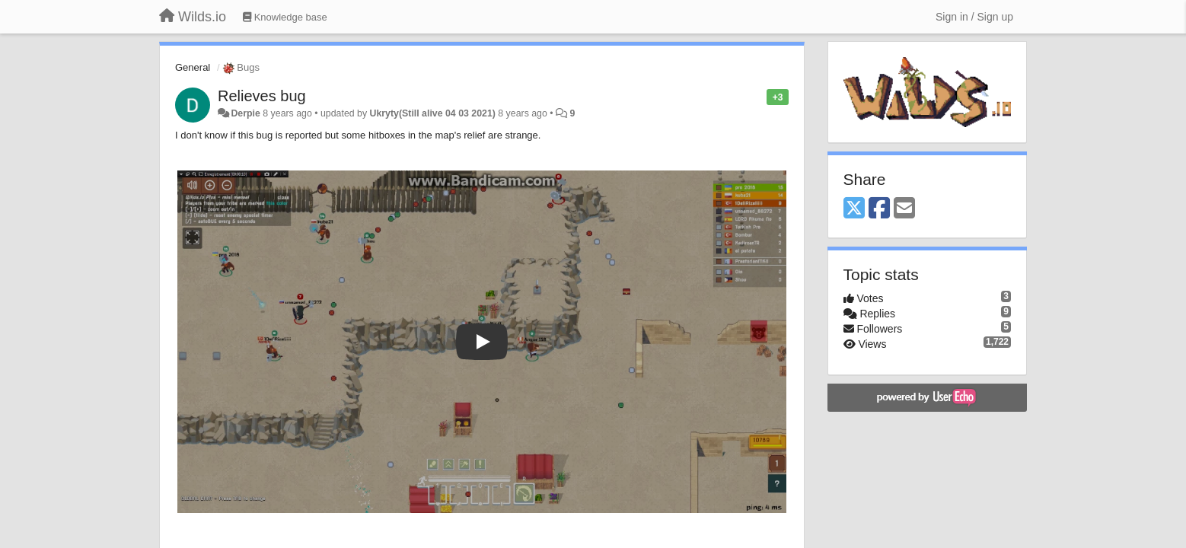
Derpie (245, 113)
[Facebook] (879, 209)
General (192, 67)
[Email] (904, 209)
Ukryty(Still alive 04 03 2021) (433, 113)
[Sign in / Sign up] (974, 17)
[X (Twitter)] (854, 209)
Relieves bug (262, 96)
